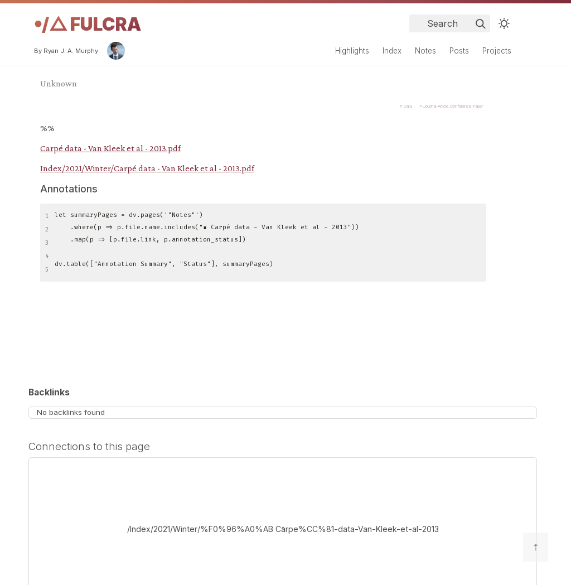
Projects (496, 50)
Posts (459, 50)
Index (392, 50)
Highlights (352, 50)
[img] (481, 24)
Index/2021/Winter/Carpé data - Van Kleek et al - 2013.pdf (147, 168)
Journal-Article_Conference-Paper (453, 106)
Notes (425, 50)
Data (408, 106)
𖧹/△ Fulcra (87, 24)
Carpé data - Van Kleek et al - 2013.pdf (110, 148)
